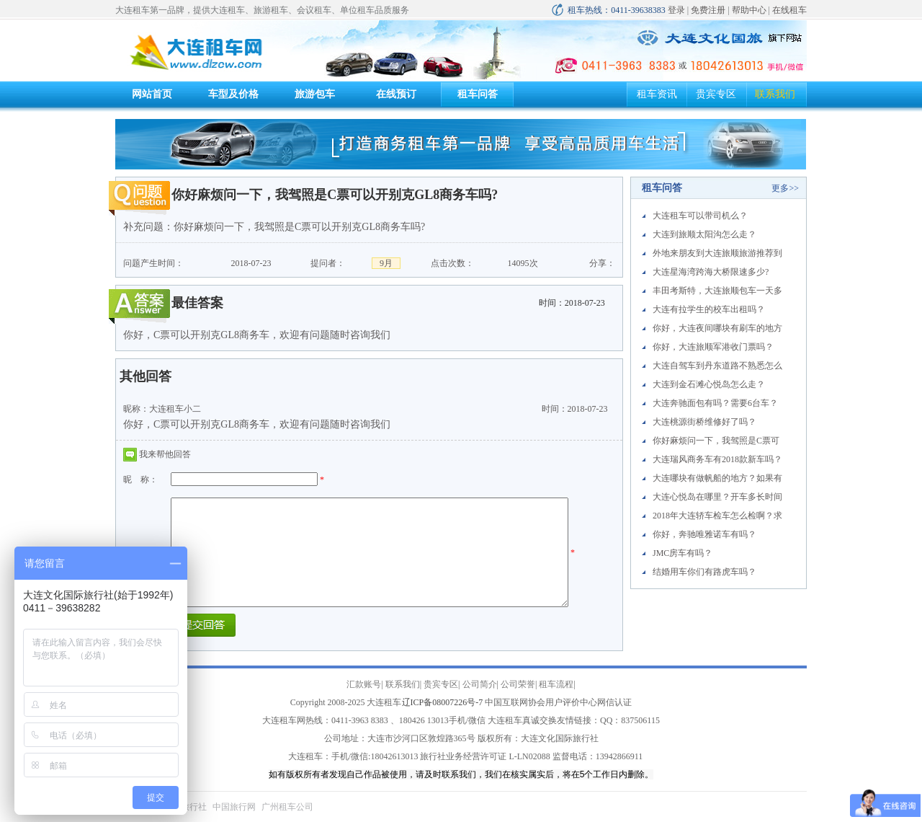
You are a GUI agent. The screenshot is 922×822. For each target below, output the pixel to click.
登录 (676, 10)
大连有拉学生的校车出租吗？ (709, 309)
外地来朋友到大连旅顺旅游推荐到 (717, 253)
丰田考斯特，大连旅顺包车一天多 (717, 291)
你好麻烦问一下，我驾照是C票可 (716, 441)
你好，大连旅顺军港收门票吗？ (713, 347)
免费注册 (708, 10)
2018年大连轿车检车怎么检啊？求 (717, 516)
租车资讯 (657, 94)
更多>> (785, 188)
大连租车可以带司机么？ (700, 216)
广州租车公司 (287, 807)
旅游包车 (315, 94)
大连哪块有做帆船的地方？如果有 (717, 478)
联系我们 (775, 94)
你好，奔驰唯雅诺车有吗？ (704, 534)
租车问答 (477, 94)
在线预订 (396, 94)
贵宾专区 (716, 94)
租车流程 (556, 684)
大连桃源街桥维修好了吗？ (704, 422)
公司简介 (479, 684)
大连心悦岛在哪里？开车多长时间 (717, 497)
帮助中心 (749, 10)
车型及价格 (233, 94)
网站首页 (152, 94)
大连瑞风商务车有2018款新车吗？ (717, 459)
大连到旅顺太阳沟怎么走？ (704, 234)
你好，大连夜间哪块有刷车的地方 (717, 328)
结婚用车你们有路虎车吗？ (704, 572)
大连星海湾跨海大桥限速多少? (711, 272)
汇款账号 (363, 684)
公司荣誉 (518, 684)
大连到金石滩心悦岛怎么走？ (709, 384)
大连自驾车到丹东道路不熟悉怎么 (717, 366)
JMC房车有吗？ (682, 553)
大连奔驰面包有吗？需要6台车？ (715, 403)
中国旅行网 (234, 807)
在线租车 (789, 10)
